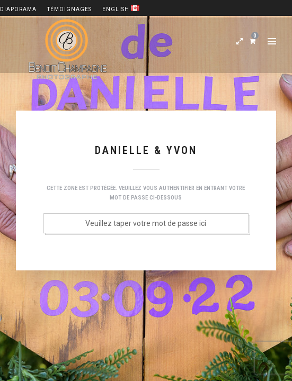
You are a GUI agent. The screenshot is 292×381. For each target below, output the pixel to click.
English (120, 9)
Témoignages (69, 9)
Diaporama (18, 9)
